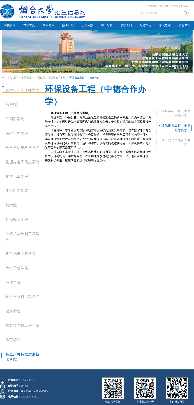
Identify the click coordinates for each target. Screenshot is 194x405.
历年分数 (87, 25)
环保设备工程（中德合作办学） (175, 128)
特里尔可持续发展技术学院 (50, 77)
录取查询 (126, 25)
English (184, 6)
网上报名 (106, 25)
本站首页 (29, 25)
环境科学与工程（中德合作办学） (174, 113)
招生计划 (68, 25)
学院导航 (165, 25)
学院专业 (184, 25)
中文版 (174, 6)
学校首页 (164, 6)
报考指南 (145, 25)
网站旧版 (151, 6)
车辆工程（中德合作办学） (174, 142)
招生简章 (48, 25)
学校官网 (9, 25)
